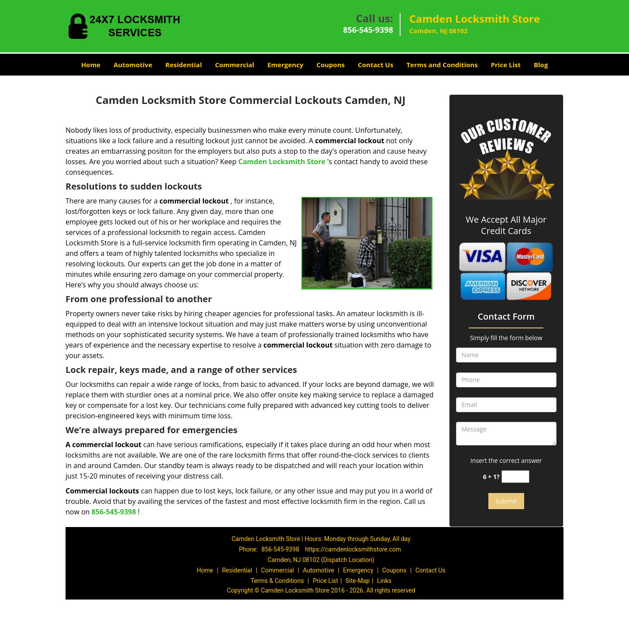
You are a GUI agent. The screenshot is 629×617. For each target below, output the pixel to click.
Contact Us (375, 64)
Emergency (285, 64)
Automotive (133, 64)
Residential (184, 64)
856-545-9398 (368, 29)
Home (90, 64)
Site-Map (358, 580)
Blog (541, 64)
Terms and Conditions (441, 64)
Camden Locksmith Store (281, 161)
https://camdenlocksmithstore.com (353, 549)
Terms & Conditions (277, 580)
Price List (506, 64)
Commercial (234, 64)
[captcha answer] (515, 476)
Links (384, 580)
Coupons (330, 64)
